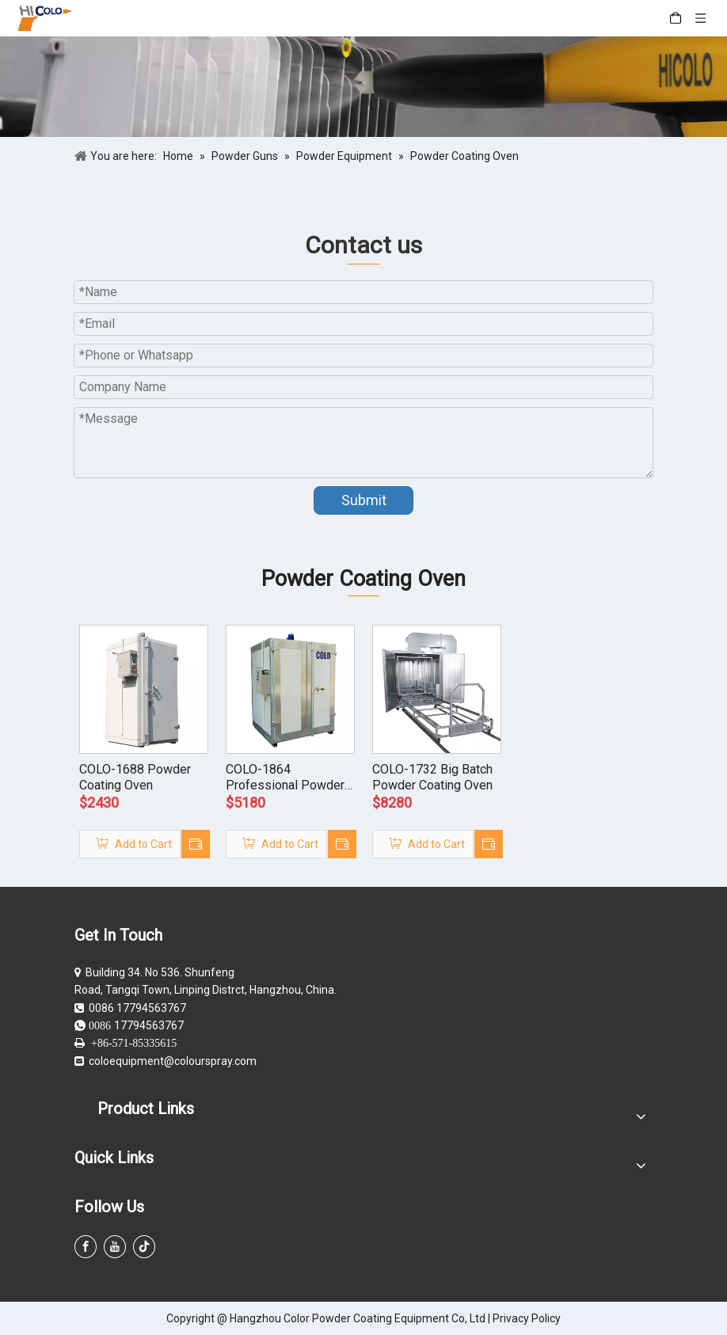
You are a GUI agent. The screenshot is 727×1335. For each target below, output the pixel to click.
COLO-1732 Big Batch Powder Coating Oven (432, 777)
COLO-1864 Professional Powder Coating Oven (285, 777)
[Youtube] (115, 1246)
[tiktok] (144, 1246)
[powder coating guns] (363, 86)
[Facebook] (85, 1246)
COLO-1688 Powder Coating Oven (135, 777)
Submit (363, 500)
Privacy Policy (527, 1318)
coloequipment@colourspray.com (173, 1061)
